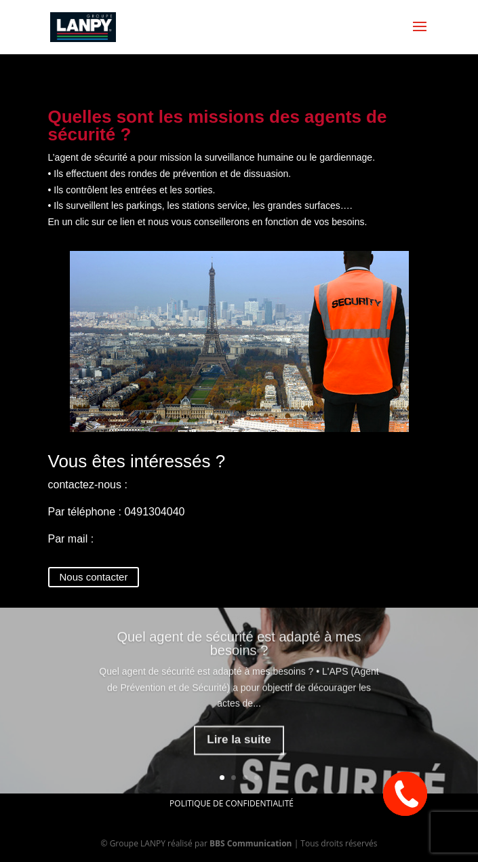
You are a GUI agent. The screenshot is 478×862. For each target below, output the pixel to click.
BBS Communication (251, 843)
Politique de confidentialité (232, 803)
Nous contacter (94, 577)
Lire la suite (239, 749)
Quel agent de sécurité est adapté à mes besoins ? (239, 653)
